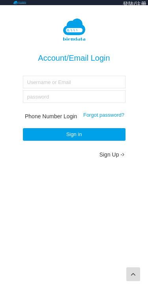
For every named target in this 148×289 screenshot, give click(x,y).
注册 (140, 4)
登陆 (128, 4)
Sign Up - (111, 154)
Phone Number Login (51, 116)
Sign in (74, 134)
